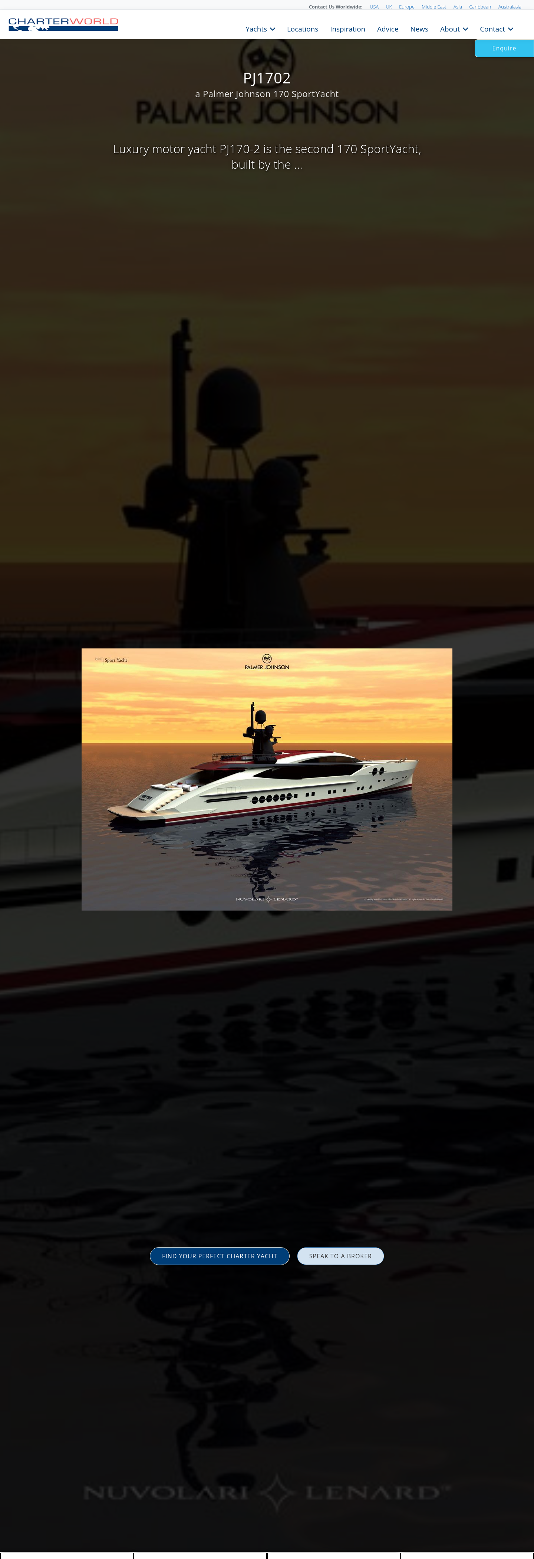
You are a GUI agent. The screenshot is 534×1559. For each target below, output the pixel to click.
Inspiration (347, 28)
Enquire (504, 48)
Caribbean (480, 6)
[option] (267, 779)
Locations (302, 28)
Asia (458, 6)
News (419, 28)
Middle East (434, 6)
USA (374, 6)
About (450, 28)
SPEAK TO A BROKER (340, 1256)
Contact (492, 28)
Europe (407, 6)
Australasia (509, 6)
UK (389, 6)
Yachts (256, 28)
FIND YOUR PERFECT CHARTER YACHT (219, 1256)
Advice (387, 28)
